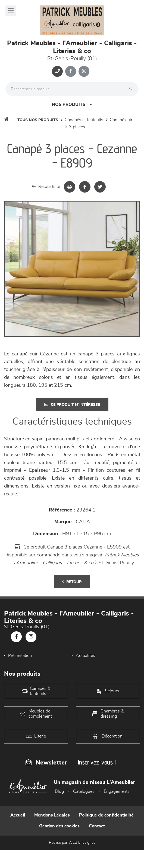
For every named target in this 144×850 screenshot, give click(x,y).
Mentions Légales (52, 815)
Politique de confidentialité (106, 815)
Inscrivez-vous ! (97, 762)
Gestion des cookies (59, 826)
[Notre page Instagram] (84, 71)
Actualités (85, 655)
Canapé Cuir (121, 120)
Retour (72, 582)
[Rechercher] (133, 89)
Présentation (20, 655)
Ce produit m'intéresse (72, 405)
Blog (59, 791)
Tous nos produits (37, 120)
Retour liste (46, 186)
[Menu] (10, 10)
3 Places (77, 127)
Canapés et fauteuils (84, 120)
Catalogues (84, 791)
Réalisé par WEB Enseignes (72, 843)
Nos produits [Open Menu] (72, 104)
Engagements (117, 791)
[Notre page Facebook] (70, 71)
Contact (97, 826)
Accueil (17, 815)
